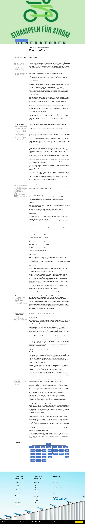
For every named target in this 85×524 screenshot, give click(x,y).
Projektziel (17, 487)
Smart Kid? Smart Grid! (19, 478)
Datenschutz (56, 484)
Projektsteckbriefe (19, 495)
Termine (17, 498)
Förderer (17, 504)
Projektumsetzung (18, 489)
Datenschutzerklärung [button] (52, 521)
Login (35, 502)
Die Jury (16, 490)
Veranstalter (18, 502)
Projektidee (17, 485)
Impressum (55, 482)
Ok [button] (79, 521)
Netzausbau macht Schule (38, 478)
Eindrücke (36, 491)
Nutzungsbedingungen (58, 487)
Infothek (17, 500)
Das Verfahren (18, 492)
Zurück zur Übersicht (21, 40)
